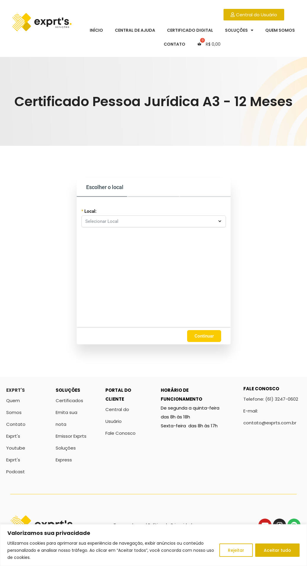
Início (96, 30)
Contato (174, 44)
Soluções (239, 30)
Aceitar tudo (277, 550)
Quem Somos (280, 30)
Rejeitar (236, 550)
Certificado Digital (190, 30)
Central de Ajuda (135, 30)
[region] (153, 545)
